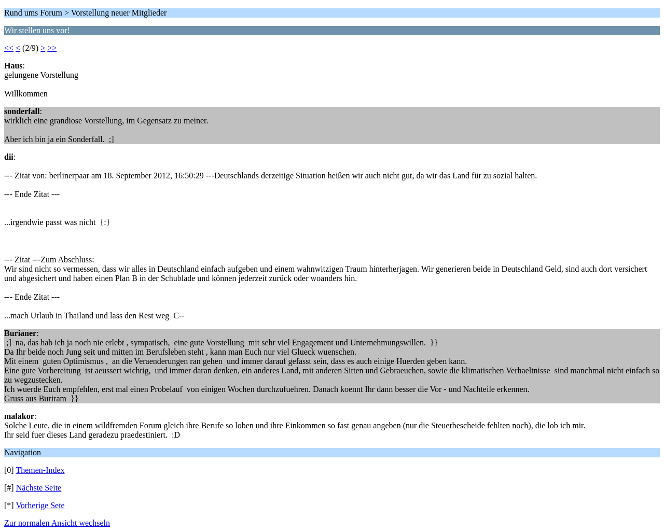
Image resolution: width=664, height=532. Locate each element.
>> (52, 48)
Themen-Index (40, 470)
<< (8, 48)
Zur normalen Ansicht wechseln (57, 523)
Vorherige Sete (40, 505)
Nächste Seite (39, 487)
